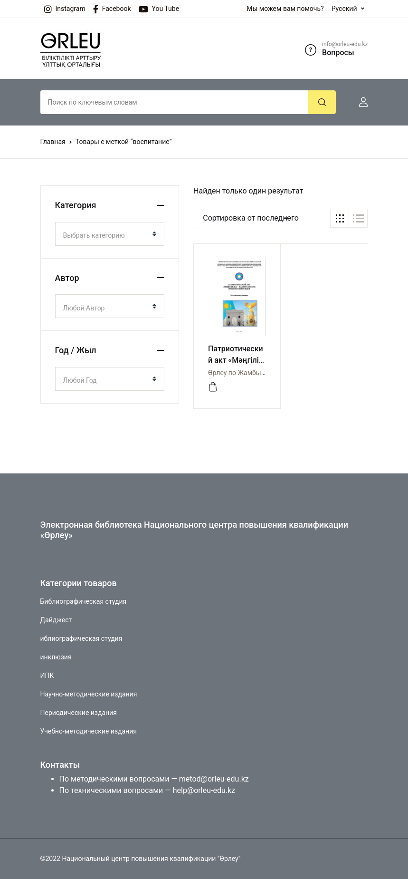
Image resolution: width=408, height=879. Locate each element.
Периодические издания (78, 712)
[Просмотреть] (213, 387)
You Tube (159, 9)
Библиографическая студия (83, 601)
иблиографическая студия (81, 638)
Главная (53, 141)
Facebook (112, 9)
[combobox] (110, 234)
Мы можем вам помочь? (285, 8)
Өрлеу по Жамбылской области (257, 373)
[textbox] (106, 235)
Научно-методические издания (88, 694)
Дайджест (56, 620)
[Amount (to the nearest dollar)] (174, 102)
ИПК (47, 675)
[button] (359, 102)
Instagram (64, 9)
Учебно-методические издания (88, 731)
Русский (344, 8)
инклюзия (56, 657)
